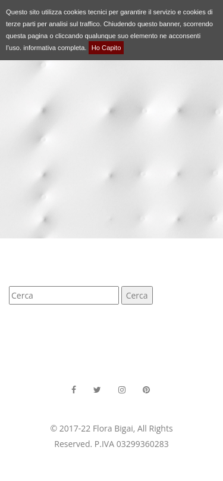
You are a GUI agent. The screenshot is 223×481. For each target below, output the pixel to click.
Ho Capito (106, 47)
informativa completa (53, 47)
